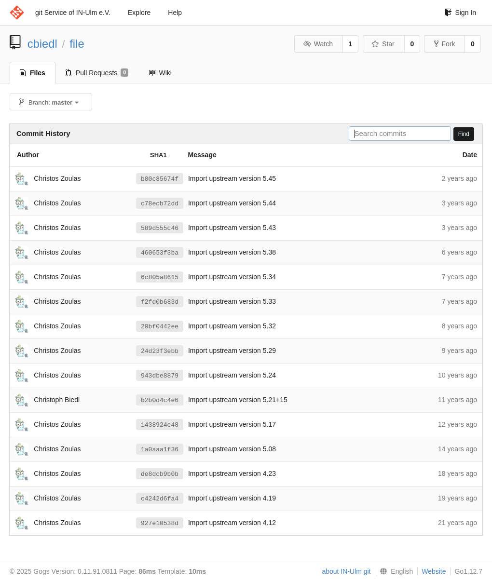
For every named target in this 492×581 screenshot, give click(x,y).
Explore (139, 12)
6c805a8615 (159, 277)
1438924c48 (159, 424)
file (76, 43)
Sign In (460, 12)
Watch (318, 44)
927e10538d (159, 523)
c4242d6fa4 (159, 498)
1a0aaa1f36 (159, 449)
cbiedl (42, 43)
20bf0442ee (159, 326)
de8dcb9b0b (159, 474)
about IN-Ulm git (346, 571)
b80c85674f (159, 179)
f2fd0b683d (159, 301)
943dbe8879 (159, 375)
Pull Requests (97, 72)
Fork (444, 44)
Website (434, 571)
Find (463, 134)
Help (175, 12)
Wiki (160, 73)
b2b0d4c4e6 (159, 400)
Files (32, 73)
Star (383, 44)
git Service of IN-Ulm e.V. (72, 12)
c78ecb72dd (159, 203)
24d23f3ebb (159, 351)
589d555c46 (159, 228)
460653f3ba (159, 252)
